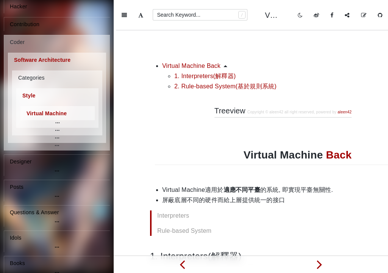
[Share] (347, 15)
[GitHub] (380, 15)
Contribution (24, 24)
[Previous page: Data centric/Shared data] (182, 264)
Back (339, 124)
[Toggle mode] (300, 15)
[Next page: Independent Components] (319, 264)
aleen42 (345, 82)
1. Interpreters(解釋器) (205, 45)
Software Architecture (42, 60)
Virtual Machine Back (191, 35)
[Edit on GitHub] (363, 15)
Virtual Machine (47, 113)
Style (28, 96)
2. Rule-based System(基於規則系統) (225, 56)
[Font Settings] (141, 15)
